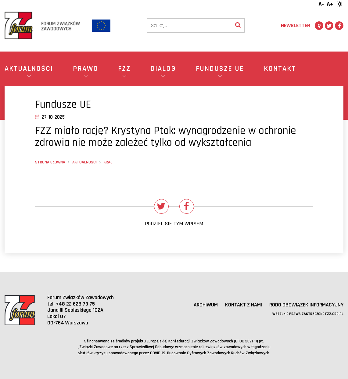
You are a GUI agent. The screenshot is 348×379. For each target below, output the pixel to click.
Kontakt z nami (243, 304)
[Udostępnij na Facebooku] (186, 206)
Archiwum (206, 304)
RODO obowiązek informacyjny (306, 304)
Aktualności (84, 162)
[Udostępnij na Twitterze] (161, 206)
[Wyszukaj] (237, 25)
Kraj (108, 162)
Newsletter (295, 25)
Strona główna (50, 162)
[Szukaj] (189, 25)
